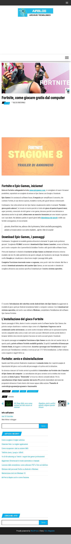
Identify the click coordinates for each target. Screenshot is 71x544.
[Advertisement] (36, 35)
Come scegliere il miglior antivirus (13, 449)
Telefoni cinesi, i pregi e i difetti (12, 462)
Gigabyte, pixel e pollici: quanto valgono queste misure (47, 415)
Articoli (15, 400)
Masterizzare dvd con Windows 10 (13, 483)
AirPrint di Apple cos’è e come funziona (15, 487)
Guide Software (33, 400)
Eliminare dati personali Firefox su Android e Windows (20, 478)
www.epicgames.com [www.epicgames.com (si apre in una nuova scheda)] (37, 199)
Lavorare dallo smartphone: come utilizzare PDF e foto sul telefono (25, 474)
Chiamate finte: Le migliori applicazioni (15, 453)
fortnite (11, 406)
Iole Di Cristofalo (19, 102)
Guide (23, 400)
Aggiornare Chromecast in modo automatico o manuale (20, 470)
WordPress (34, 540)
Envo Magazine (49, 540)
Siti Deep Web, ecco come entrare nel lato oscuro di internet (23, 415)
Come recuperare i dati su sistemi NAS (15, 458)
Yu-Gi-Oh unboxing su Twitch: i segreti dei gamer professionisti (23, 466)
